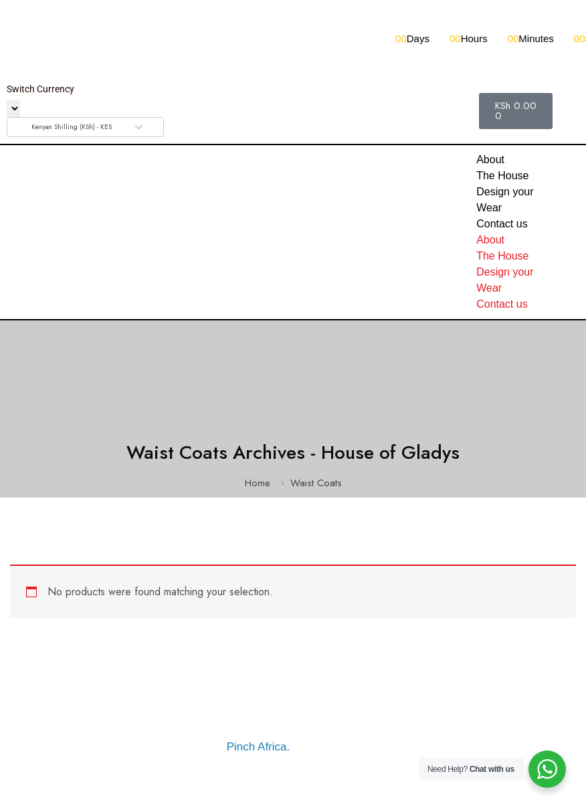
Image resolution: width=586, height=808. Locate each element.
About (490, 159)
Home (257, 483)
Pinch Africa (257, 746)
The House (502, 175)
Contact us (501, 223)
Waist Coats (316, 483)
